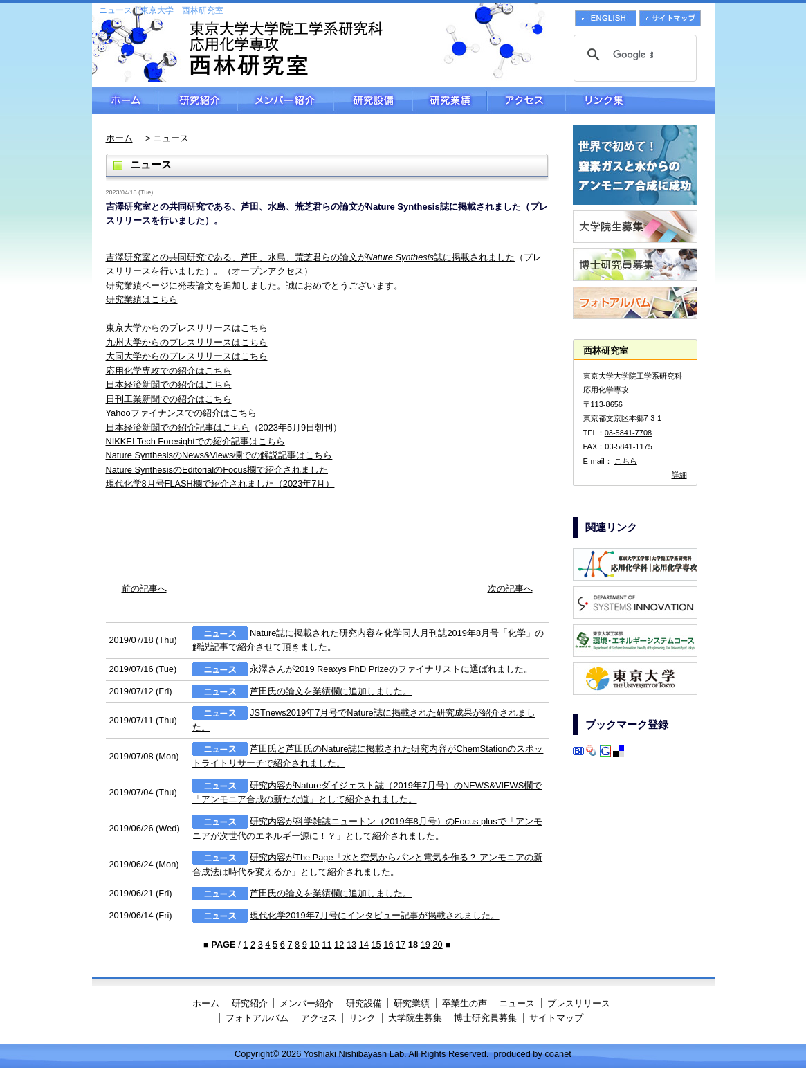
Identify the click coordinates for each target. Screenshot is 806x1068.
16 (388, 944)
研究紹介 (197, 100)
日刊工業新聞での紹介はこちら (169, 399)
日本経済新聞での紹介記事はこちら (178, 427)
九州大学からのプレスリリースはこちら (187, 342)
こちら (625, 461)
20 (437, 944)
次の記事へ (510, 588)
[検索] (633, 54)
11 (326, 944)
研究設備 (372, 100)
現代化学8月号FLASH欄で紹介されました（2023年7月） (220, 483)
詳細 (679, 475)
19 (425, 944)
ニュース (517, 1003)
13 (351, 944)
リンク (362, 1018)
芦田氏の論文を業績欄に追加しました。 (331, 691)
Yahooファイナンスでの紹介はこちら (181, 413)
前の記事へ (144, 588)
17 (400, 944)
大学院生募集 (415, 1018)
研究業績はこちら (142, 299)
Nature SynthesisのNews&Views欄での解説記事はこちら (219, 455)
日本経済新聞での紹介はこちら (169, 384)
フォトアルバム (257, 1018)
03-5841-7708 (628, 432)
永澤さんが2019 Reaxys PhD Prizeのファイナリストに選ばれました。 (391, 669)
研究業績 (449, 100)
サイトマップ (556, 1018)
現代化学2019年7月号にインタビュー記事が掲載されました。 (375, 915)
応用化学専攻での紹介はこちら (169, 370)
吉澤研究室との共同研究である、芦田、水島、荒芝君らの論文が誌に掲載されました (310, 257)
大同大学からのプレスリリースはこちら (187, 356)
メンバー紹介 (285, 100)
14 (364, 944)
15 (376, 944)
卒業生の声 (464, 1003)
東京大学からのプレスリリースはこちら (187, 328)
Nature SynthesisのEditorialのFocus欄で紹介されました (217, 469)
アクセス (526, 100)
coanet (557, 1054)
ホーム (125, 100)
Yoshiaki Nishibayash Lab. (355, 1054)
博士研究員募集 (485, 1018)
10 (314, 944)
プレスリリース (578, 1003)
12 (339, 944)
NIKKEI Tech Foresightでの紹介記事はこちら (195, 441)
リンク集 (640, 100)
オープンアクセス (268, 271)
